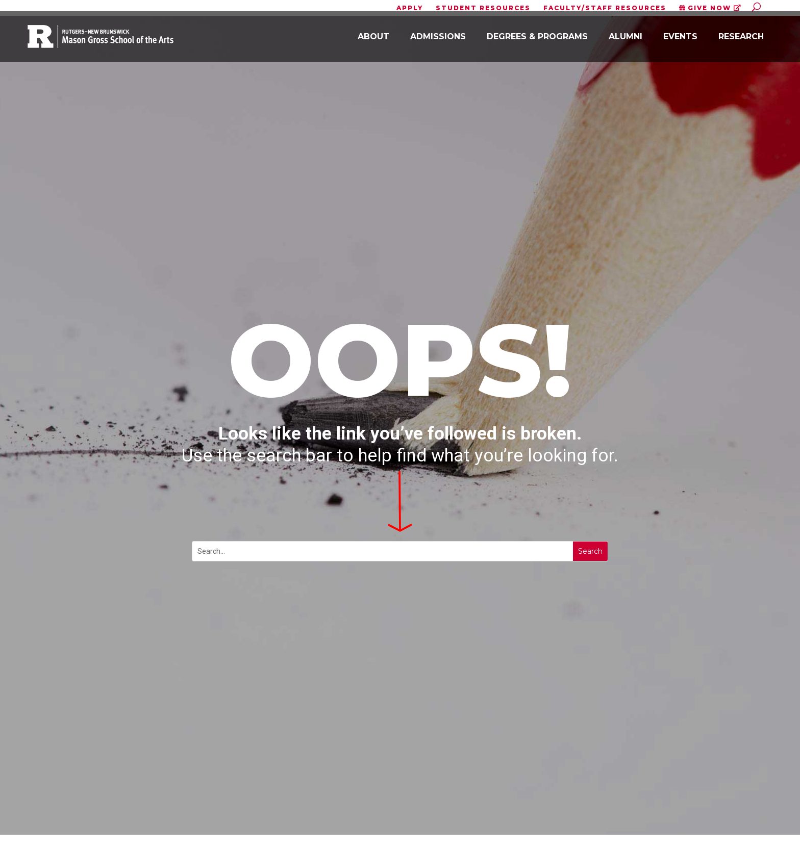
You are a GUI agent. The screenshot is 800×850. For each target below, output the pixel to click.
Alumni (625, 41)
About (373, 41)
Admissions (438, 41)
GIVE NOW (710, 8)
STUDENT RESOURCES (483, 8)
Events (680, 41)
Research (741, 41)
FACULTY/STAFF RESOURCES (604, 8)
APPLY (409, 8)
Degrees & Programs (537, 41)
